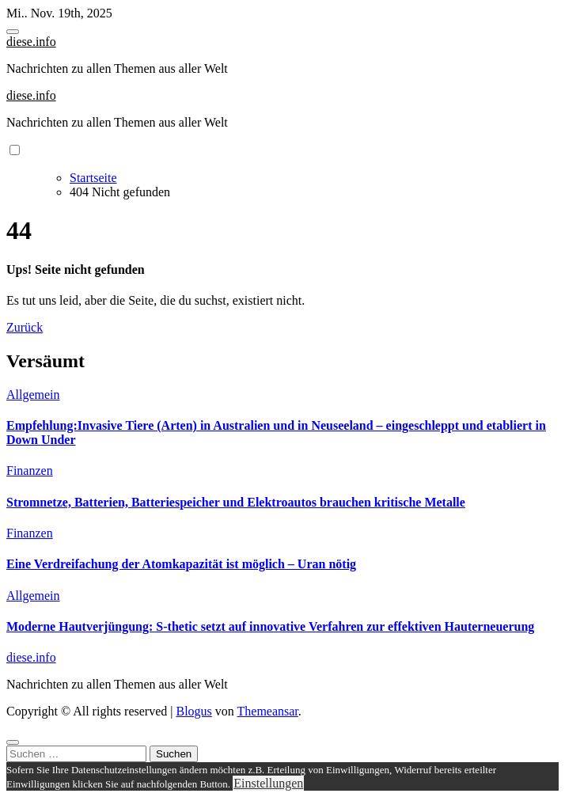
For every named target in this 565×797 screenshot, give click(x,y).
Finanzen (29, 470)
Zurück (24, 327)
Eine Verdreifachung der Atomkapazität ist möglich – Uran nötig (181, 564)
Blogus (193, 711)
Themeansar (267, 711)
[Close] (12, 742)
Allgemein (33, 394)
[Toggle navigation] (12, 31)
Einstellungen (268, 783)
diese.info (31, 41)
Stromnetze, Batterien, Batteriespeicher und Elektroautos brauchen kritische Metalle (235, 502)
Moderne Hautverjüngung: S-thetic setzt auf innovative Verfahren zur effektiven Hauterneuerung (270, 626)
